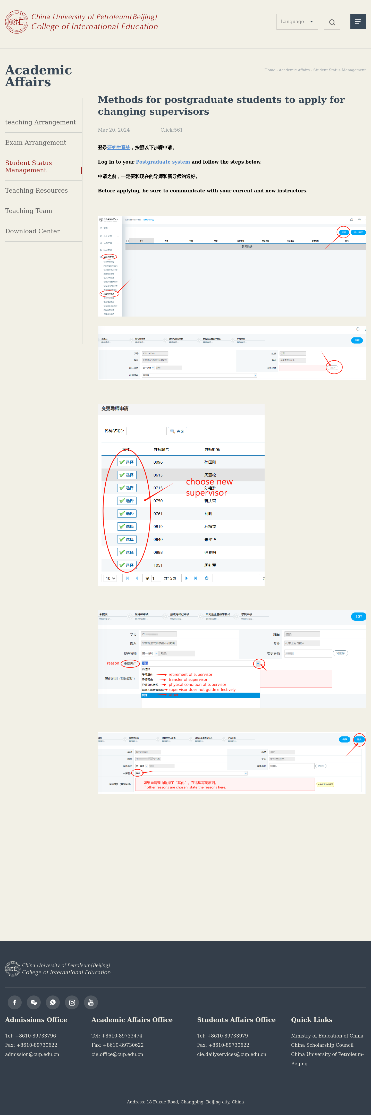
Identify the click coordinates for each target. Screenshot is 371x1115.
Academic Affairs (294, 70)
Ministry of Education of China (327, 1036)
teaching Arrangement (40, 122)
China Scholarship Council (322, 1045)
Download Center (32, 231)
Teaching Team (28, 211)
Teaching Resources (36, 190)
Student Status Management (28, 166)
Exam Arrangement (35, 142)
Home (269, 70)
